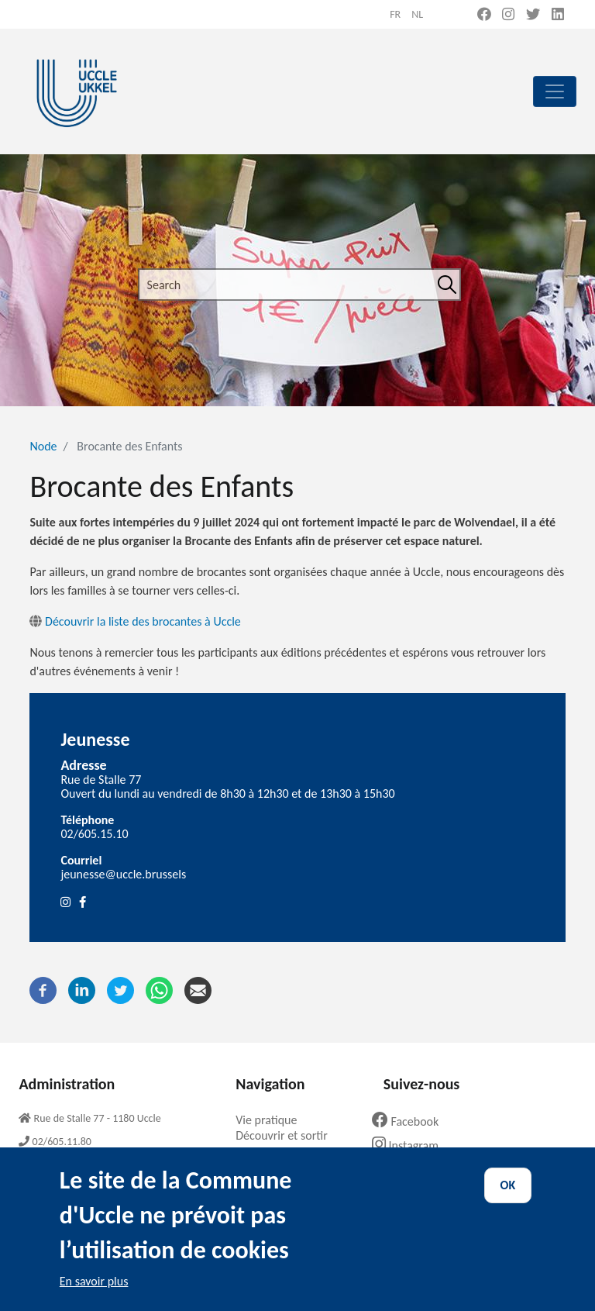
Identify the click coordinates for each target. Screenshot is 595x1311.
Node (43, 446)
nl (417, 14)
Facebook (411, 1121)
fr (395, 14)
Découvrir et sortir (287, 1135)
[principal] (554, 91)
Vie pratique (272, 1120)
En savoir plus (94, 1298)
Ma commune (276, 1151)
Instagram (411, 1145)
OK (508, 1202)
